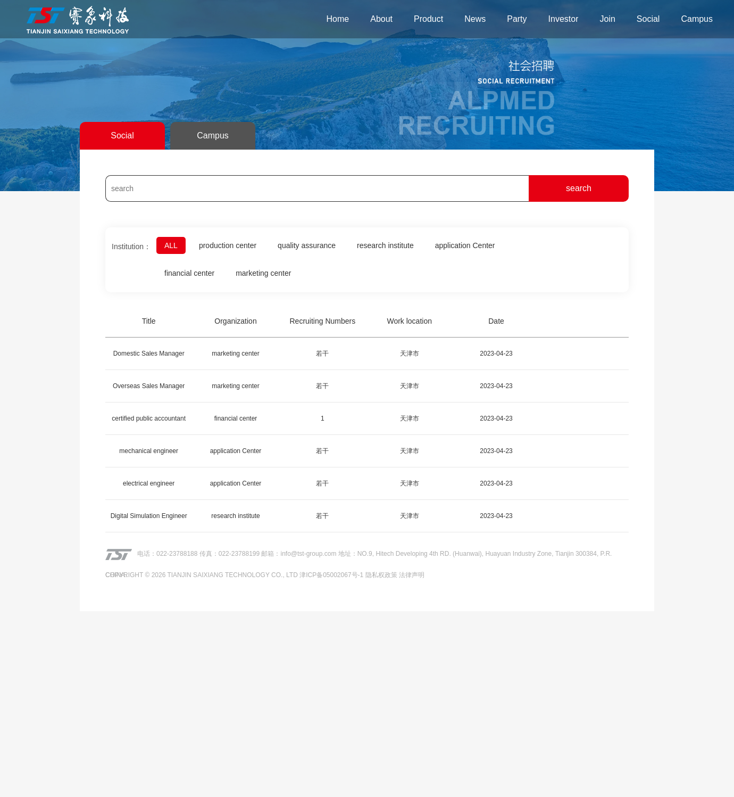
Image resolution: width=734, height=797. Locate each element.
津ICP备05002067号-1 (331, 575)
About (381, 18)
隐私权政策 (381, 575)
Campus (697, 18)
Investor (563, 18)
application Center (462, 245)
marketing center (262, 272)
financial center (189, 272)
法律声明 (411, 575)
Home (338, 18)
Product (428, 18)
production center (226, 245)
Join (607, 18)
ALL (170, 245)
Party (517, 18)
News (475, 18)
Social (648, 18)
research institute (383, 245)
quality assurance (305, 245)
